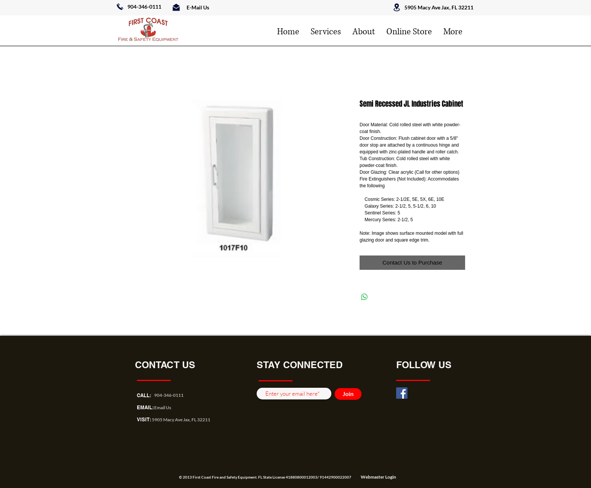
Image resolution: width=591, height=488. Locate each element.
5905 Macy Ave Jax (426, 7)
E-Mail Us (198, 7)
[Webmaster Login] (378, 477)
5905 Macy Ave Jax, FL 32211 (181, 419)
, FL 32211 (461, 7)
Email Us (162, 407)
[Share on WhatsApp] (364, 296)
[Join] (348, 394)
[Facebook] (401, 393)
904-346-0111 (144, 6)
